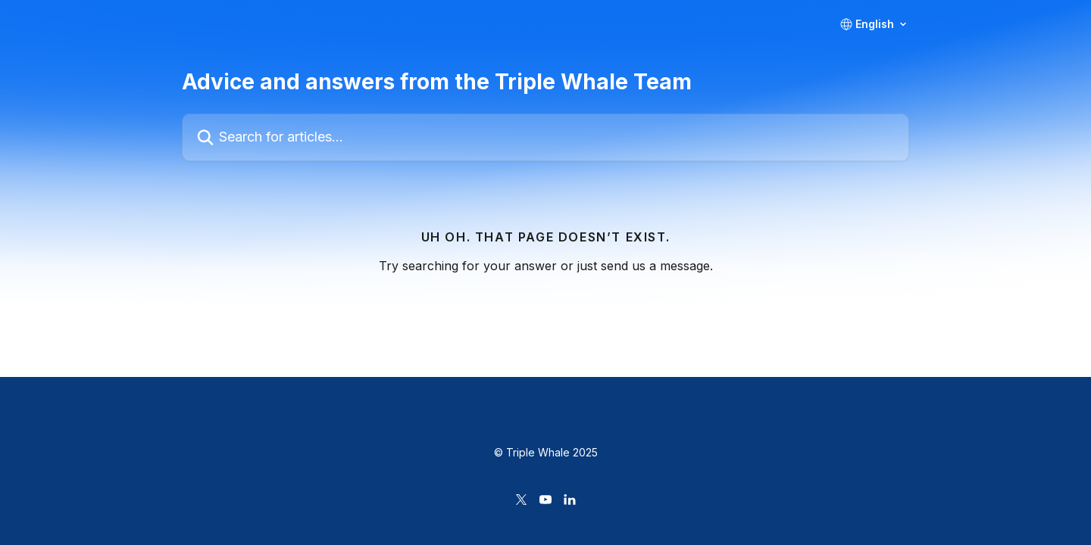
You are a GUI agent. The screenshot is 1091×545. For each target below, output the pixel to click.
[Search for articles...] (545, 137)
